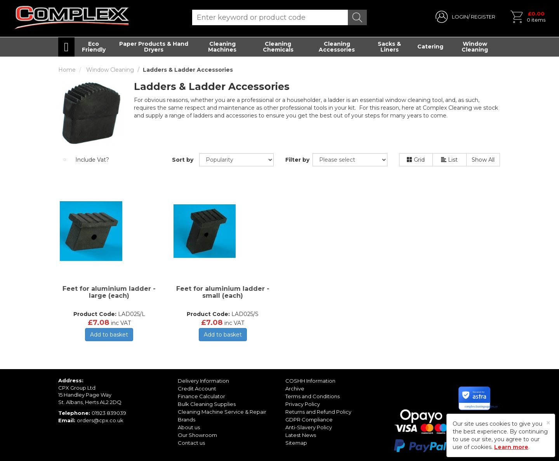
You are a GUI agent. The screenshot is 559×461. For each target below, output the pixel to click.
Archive (294, 388)
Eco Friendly (94, 46)
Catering (430, 46)
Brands (186, 419)
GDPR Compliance (309, 419)
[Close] (548, 423)
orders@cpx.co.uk (100, 420)
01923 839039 (109, 413)
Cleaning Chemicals (278, 46)
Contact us (191, 443)
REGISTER (483, 17)
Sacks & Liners (389, 46)
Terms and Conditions (312, 396)
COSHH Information (310, 381)
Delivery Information (203, 381)
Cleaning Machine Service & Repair (222, 412)
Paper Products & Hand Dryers (153, 46)
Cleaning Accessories (337, 46)
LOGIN (460, 17)
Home (67, 69)
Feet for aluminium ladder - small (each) (222, 292)
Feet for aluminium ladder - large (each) (109, 292)
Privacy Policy (302, 404)
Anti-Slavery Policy (308, 427)
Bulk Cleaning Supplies (207, 404)
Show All (483, 159)
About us (189, 427)
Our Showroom (197, 435)
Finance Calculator (201, 396)
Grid (416, 159)
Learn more (511, 447)
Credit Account (197, 388)
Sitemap (296, 443)
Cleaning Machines (222, 46)
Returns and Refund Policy (318, 412)
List (449, 159)
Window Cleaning (475, 46)
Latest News (300, 435)
